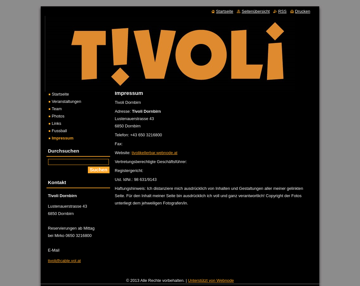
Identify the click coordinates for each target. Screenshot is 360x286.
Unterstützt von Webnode (211, 282)
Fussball (59, 130)
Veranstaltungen (66, 101)
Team (57, 108)
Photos (58, 116)
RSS (282, 11)
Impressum (63, 138)
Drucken (302, 11)
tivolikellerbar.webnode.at (155, 152)
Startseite (60, 94)
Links (56, 123)
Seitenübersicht (256, 11)
